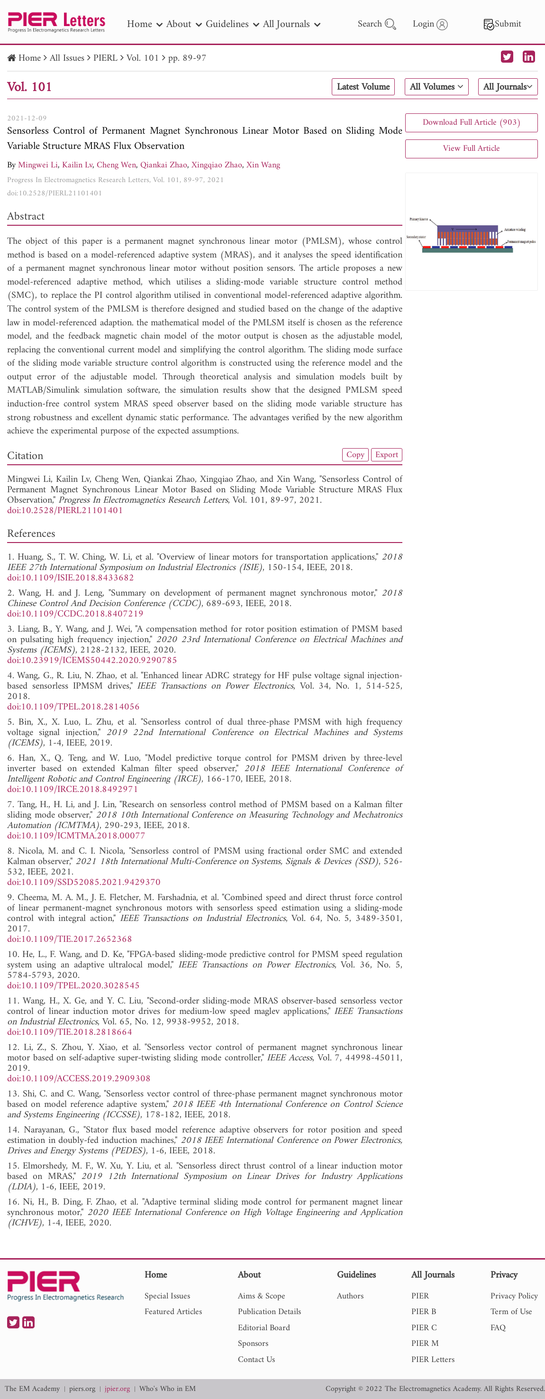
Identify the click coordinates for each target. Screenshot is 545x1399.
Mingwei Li (38, 165)
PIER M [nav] (425, 1343)
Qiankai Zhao (163, 165)
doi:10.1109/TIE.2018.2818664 (69, 1032)
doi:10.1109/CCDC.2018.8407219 (75, 614)
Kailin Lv (77, 165)
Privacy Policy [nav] (514, 1296)
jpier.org (117, 1389)
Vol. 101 (143, 58)
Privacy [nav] (504, 1276)
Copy (355, 454)
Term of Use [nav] (511, 1312)
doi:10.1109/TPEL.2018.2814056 (73, 707)
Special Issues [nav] (167, 1296)
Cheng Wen (116, 165)
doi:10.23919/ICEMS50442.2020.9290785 (92, 661)
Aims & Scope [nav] (261, 1296)
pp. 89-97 (187, 58)
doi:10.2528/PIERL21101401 (54, 193)
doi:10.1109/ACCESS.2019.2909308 (79, 1079)
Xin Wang (263, 165)
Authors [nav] (350, 1296)
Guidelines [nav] (232, 24)
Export (386, 454)
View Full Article (471, 148)
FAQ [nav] (498, 1328)
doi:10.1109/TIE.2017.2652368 (69, 939)
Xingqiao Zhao (216, 165)
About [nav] (184, 24)
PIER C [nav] (424, 1328)
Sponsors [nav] (253, 1343)
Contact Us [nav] (256, 1360)
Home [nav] (145, 24)
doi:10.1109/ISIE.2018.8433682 (70, 578)
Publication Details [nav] (269, 1312)
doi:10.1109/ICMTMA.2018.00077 (76, 836)
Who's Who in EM (167, 1389)
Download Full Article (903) (472, 122)
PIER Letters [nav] (432, 1360)
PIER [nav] (420, 1296)
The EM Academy (32, 1389)
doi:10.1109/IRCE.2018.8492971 (72, 790)
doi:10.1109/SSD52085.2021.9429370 (84, 882)
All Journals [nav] (291, 24)
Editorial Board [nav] (264, 1328)
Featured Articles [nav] (173, 1312)
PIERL (105, 58)
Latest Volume (363, 87)
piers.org (82, 1389)
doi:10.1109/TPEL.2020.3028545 (73, 986)
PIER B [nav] (423, 1312)
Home (29, 58)
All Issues (67, 58)
